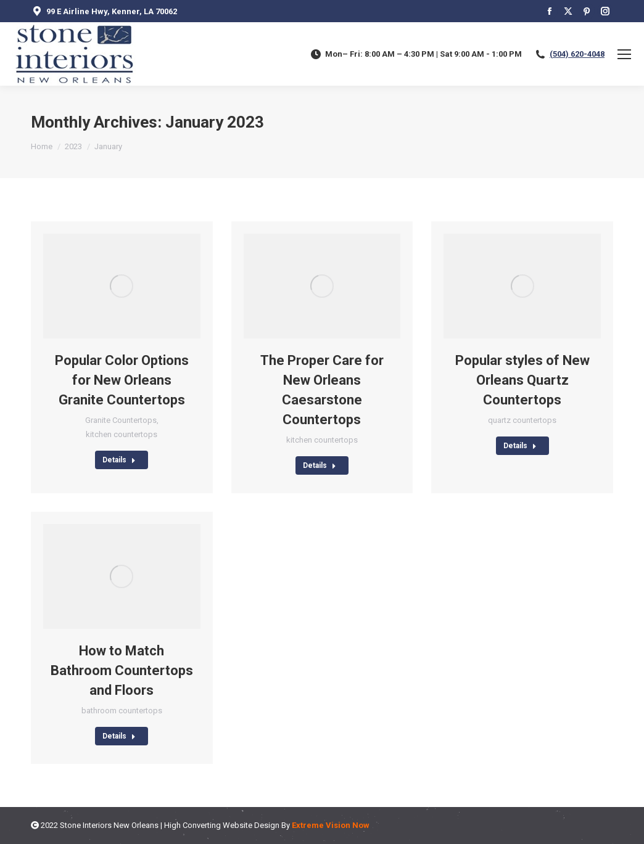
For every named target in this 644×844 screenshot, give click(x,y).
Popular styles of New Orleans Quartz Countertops (522, 380)
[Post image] (121, 286)
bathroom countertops (121, 710)
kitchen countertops (121, 434)
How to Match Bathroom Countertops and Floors (122, 670)
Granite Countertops (121, 420)
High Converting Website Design (221, 825)
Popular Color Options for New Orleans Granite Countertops (122, 380)
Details (119, 460)
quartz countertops (522, 420)
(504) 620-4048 (577, 54)
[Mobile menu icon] (624, 54)
